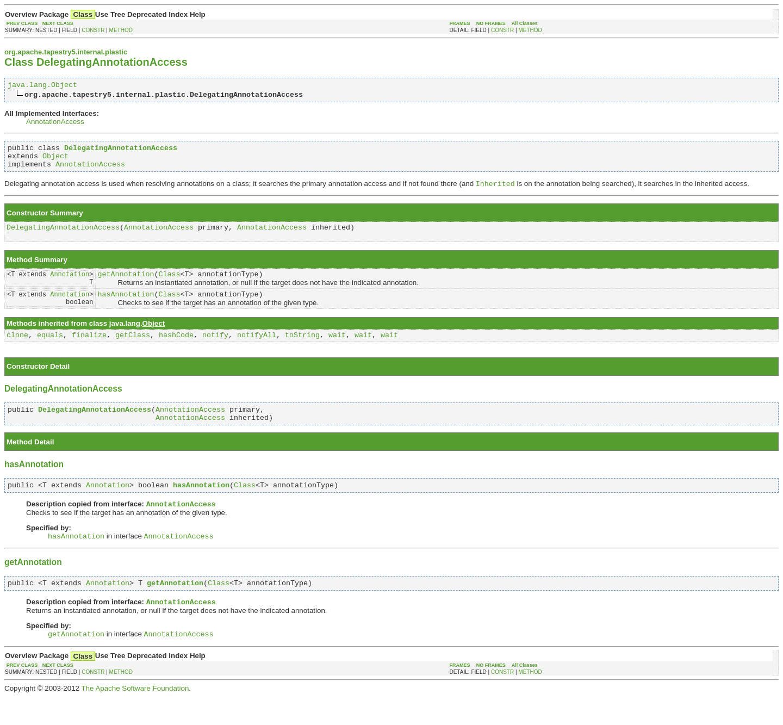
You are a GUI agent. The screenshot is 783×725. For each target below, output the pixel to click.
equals (50, 352)
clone (17, 352)
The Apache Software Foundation (135, 716)
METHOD (121, 30)
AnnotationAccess (55, 123)
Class (169, 285)
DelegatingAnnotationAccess (63, 236)
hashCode (176, 352)
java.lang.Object (42, 86)
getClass (132, 352)
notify (215, 352)
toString (302, 352)
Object (55, 160)
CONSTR (93, 30)
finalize (89, 352)
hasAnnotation (125, 309)
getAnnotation (125, 285)
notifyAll (256, 352)
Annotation (69, 284)
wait (337, 352)
